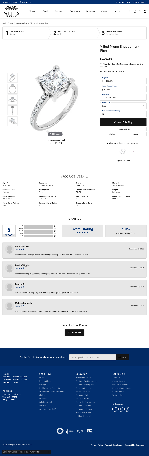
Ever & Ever (80, 185)
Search (12, 34)
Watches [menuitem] (42, 405)
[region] (55, 99)
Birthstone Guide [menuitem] (83, 391)
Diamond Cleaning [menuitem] (83, 405)
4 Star (21, 228)
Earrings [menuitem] (42, 384)
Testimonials (117, 395)
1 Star (21, 236)
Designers (90, 11)
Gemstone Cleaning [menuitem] (84, 409)
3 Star (21, 231)
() (55, 226)
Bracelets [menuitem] (43, 398)
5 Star (21, 226)
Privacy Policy (97, 445)
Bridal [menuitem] (41, 377)
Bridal (45, 11)
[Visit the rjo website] (90, 431)
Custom (104, 11)
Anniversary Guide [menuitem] (83, 412)
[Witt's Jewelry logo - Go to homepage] (11, 11)
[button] (129, 11)
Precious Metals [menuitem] (82, 398)
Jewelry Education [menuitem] (83, 377)
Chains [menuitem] (42, 395)
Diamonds (59, 11)
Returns (135, 134)
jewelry (5, 23)
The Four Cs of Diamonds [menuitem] (86, 381)
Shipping (112, 134)
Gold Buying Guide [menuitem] (84, 416)
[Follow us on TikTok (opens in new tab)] (126, 409)
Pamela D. (20, 284)
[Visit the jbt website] (80, 431)
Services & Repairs (120, 384)
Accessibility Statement (135, 445)
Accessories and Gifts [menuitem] (48, 409)
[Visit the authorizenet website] (60, 431)
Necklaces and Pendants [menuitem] (49, 388)
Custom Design (118, 381)
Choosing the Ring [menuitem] (83, 388)
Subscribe (122, 357)
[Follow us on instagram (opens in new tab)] (120, 409)
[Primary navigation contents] (74, 11)
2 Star (21, 233)
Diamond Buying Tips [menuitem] (85, 384)
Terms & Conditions (113, 445)
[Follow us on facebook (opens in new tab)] (114, 409)
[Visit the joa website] (70, 431)
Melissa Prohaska (23, 303)
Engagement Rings (21, 23)
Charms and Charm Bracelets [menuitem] (51, 391)
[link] (10, 2)
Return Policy (117, 391)
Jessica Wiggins (22, 265)
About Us (116, 377)
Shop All (33, 11)
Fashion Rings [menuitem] (45, 381)
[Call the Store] (9, 399)
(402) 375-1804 (56, 143)
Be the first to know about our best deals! (43, 357)
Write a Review (74, 332)
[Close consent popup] (48, 452)
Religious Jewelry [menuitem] (46, 402)
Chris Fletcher (22, 246)
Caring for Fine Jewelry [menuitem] (85, 402)
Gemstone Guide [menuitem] (83, 395)
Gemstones (75, 11)
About (117, 11)
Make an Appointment (121, 388)
